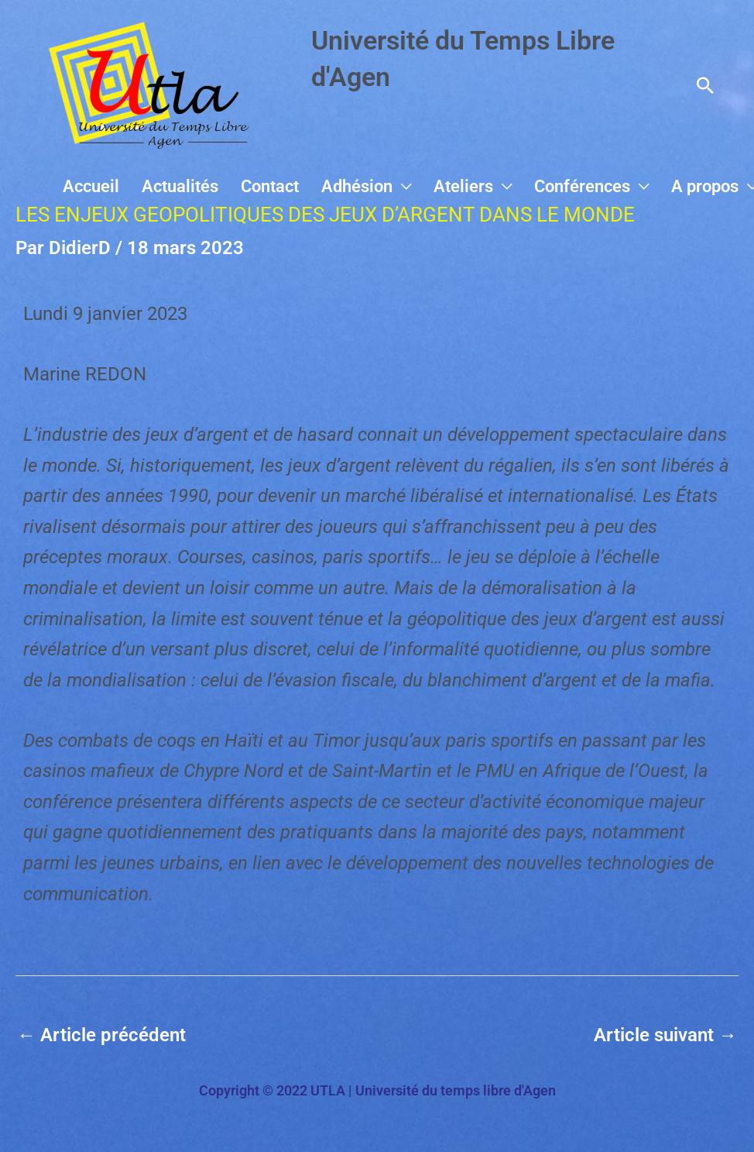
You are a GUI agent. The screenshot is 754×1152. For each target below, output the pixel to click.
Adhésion (386, 186)
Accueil (146, 186)
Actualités (226, 186)
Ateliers (484, 186)
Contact (308, 186)
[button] (705, 85)
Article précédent (101, 1035)
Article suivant (665, 1035)
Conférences (595, 186)
